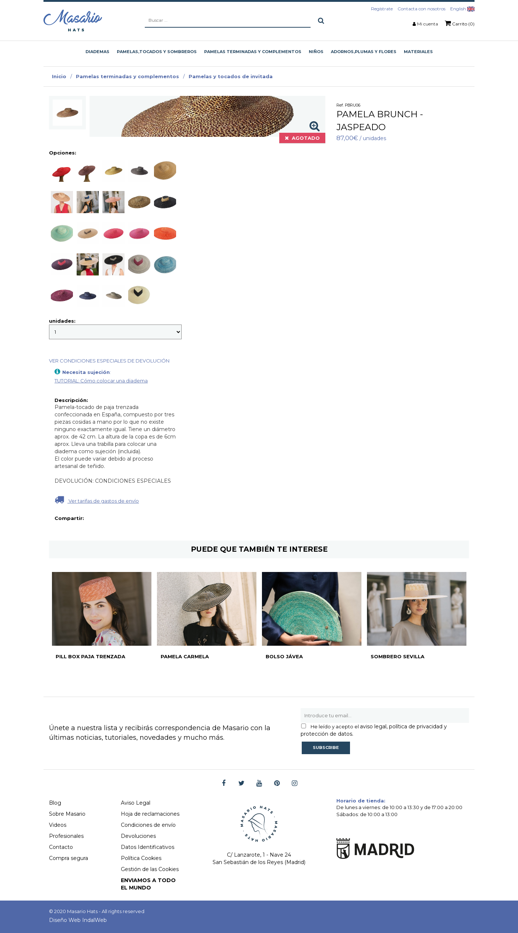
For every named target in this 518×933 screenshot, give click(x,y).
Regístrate (382, 8)
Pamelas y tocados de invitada (231, 76)
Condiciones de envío (148, 825)
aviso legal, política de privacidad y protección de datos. (374, 730)
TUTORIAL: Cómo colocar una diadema (101, 381)
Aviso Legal (135, 803)
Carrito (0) (460, 23)
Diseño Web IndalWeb (78, 920)
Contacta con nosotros (421, 8)
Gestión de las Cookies (150, 869)
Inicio (59, 76)
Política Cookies (141, 858)
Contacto (61, 847)
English (462, 8)
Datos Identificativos (147, 847)
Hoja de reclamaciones (150, 814)
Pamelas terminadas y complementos (127, 76)
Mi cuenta (427, 24)
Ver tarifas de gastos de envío (97, 499)
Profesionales (66, 836)
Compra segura (68, 858)
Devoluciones (138, 836)
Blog (55, 803)
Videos (57, 825)
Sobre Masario (67, 814)
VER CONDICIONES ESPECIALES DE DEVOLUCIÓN (109, 361)
